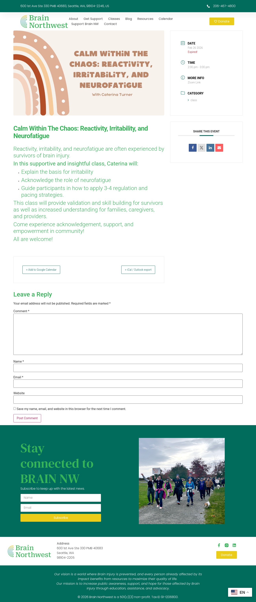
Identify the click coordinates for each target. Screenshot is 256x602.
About (73, 19)
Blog (128, 19)
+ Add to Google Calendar (44, 269)
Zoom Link (194, 82)
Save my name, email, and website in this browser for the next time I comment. (71, 409)
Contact (110, 24)
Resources (145, 19)
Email (18, 377)
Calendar (166, 19)
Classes (114, 19)
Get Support (93, 19)
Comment (21, 311)
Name (18, 361)
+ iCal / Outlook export (135, 269)
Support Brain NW (85, 24)
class (192, 100)
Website (19, 393)
